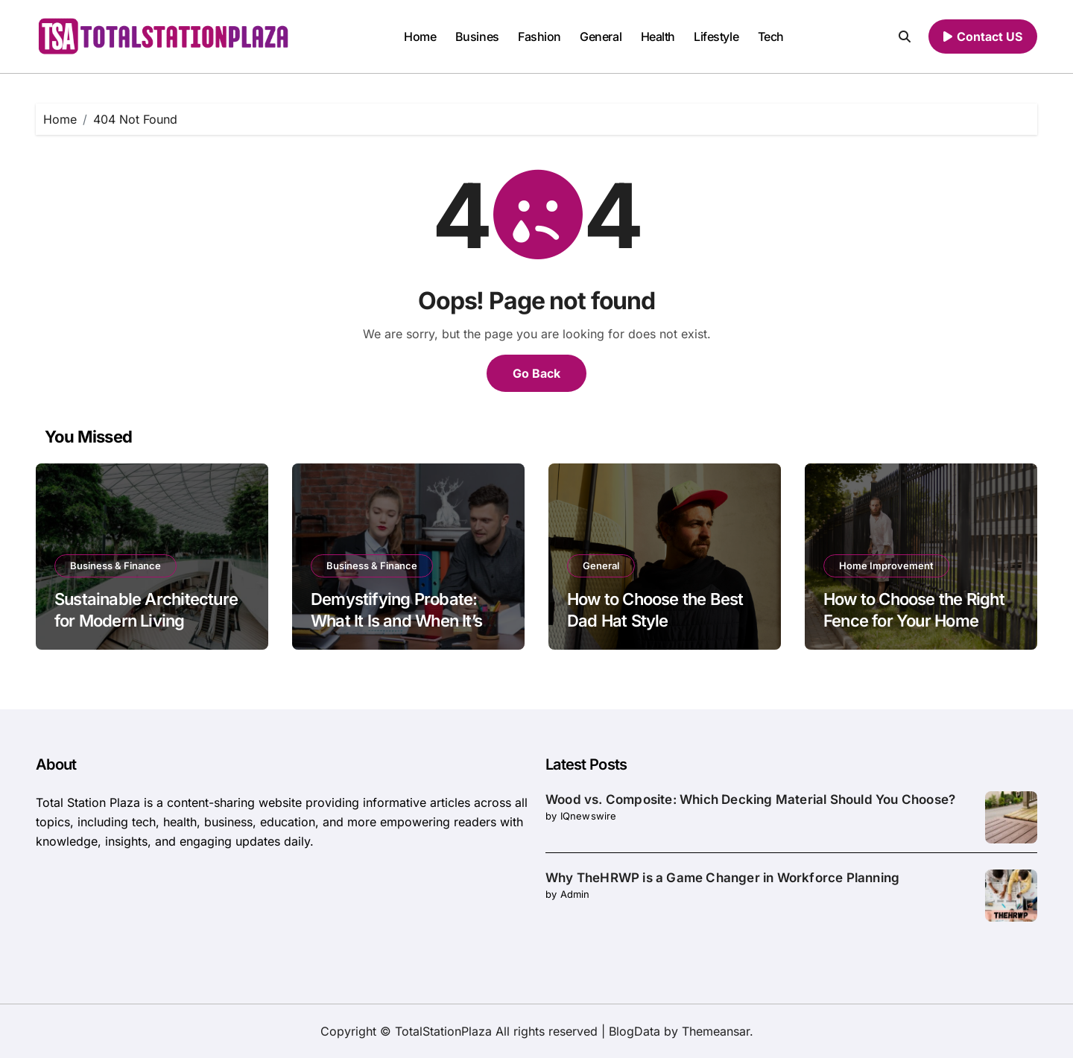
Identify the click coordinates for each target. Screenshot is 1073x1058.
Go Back (536, 373)
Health (658, 36)
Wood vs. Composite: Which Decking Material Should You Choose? (750, 799)
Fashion (539, 36)
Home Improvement (886, 565)
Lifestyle (716, 36)
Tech (771, 36)
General (600, 36)
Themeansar (716, 1031)
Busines (477, 36)
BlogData (634, 1031)
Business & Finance (115, 565)
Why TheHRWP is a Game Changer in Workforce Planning (722, 877)
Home (420, 36)
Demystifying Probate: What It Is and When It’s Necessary (396, 620)
